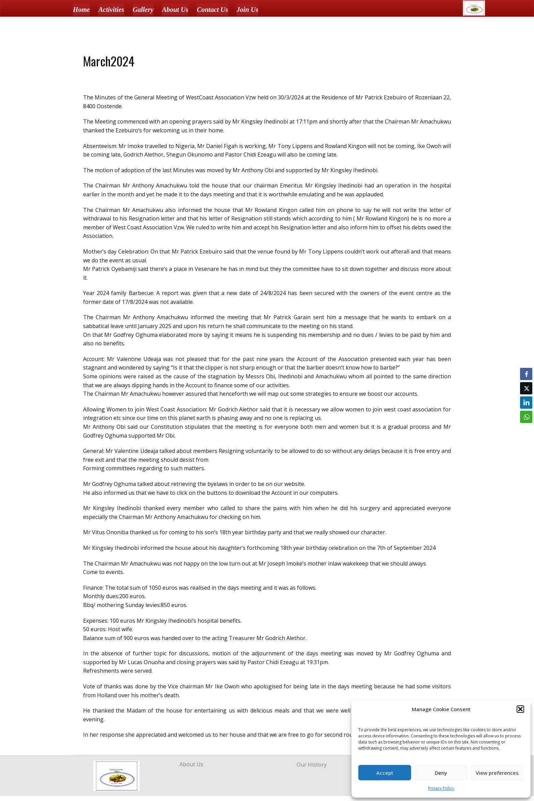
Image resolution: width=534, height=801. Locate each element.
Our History (312, 764)
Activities (111, 9)
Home (81, 9)
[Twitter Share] (526, 388)
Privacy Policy (441, 788)
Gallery (143, 9)
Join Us (247, 9)
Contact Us (212, 9)
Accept (384, 772)
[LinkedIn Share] (526, 402)
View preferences (497, 772)
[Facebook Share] (526, 374)
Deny (441, 772)
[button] (520, 709)
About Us (175, 9)
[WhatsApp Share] (526, 417)
